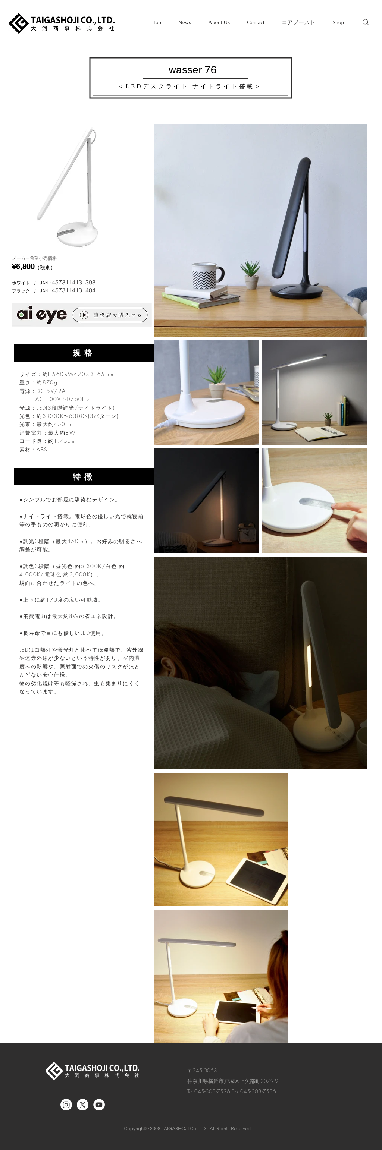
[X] (82, 1104)
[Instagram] (66, 1104)
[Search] (366, 22)
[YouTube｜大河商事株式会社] (99, 1104)
